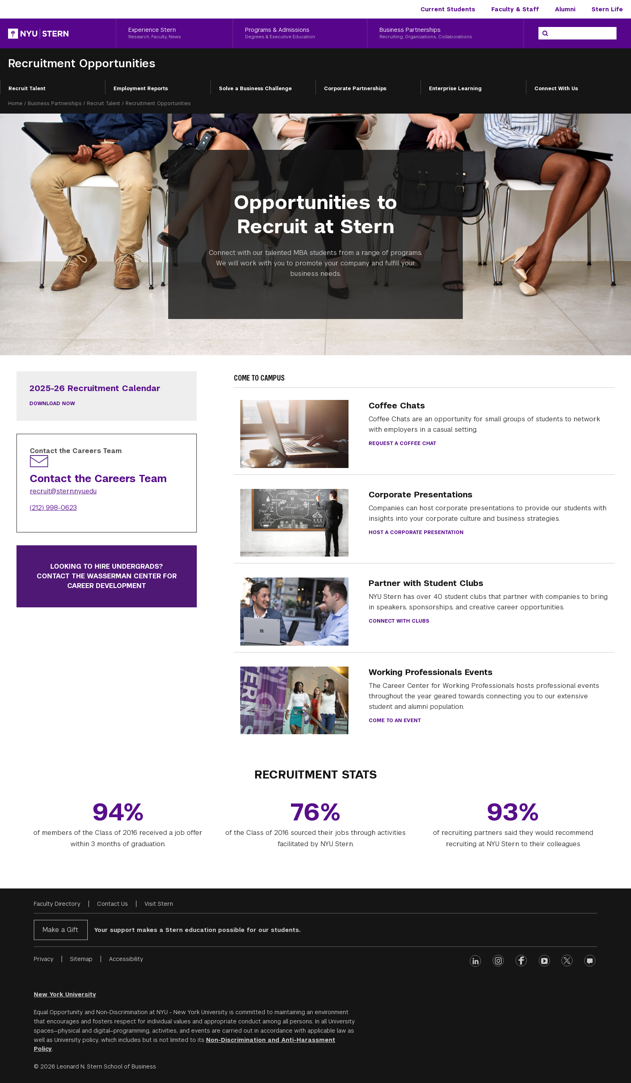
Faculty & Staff (515, 9)
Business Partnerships (55, 103)
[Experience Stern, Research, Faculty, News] (174, 33)
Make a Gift (60, 930)
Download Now (52, 403)
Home (15, 103)
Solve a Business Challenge (255, 88)
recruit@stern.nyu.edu (63, 491)
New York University (65, 994)
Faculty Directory (57, 903)
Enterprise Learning (455, 88)
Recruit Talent (26, 88)
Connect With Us (556, 88)
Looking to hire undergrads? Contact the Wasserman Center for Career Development (107, 576)
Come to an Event (395, 720)
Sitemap (81, 959)
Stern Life (607, 9)
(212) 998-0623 (53, 507)
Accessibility (126, 959)
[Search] (545, 33)
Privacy (44, 959)
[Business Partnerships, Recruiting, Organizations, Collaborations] (445, 33)
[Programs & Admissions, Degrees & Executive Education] (300, 33)
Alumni (565, 9)
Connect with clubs (399, 621)
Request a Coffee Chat (402, 443)
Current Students (448, 9)
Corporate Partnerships (355, 88)
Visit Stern (158, 903)
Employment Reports (140, 88)
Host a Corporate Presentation (416, 532)
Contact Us (112, 903)
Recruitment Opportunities (81, 63)
